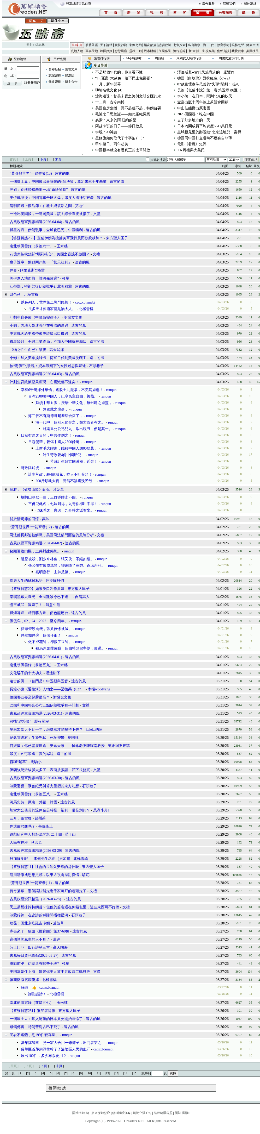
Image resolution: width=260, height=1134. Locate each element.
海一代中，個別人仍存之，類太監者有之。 (70, 422)
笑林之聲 (238, 45)
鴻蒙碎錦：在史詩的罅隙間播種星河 (39, 915)
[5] (50, 1073)
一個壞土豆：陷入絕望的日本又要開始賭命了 (46, 1019)
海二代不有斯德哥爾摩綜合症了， (55, 416)
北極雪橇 (31, 295)
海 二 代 (208, 45)
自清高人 (82, 597)
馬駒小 (36, 762)
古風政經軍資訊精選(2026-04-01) (36, 657)
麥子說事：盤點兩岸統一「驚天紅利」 (41, 262)
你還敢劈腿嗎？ (23, 826)
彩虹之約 (135, 45)
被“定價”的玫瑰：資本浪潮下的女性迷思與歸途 (48, 366)
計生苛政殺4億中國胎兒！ (64, 455)
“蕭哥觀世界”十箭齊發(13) (31, 173)
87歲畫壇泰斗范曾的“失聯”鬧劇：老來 (208, 84)
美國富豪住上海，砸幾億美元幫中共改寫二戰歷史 (50, 972)
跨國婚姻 (106, 51)
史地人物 (77, 51)
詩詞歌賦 (164, 45)
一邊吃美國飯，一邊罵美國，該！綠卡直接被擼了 (50, 214)
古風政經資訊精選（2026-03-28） (36, 899)
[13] (116, 1073)
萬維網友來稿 (119, 746)
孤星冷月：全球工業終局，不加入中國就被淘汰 (48, 342)
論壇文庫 (71, 69)
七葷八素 (179, 45)
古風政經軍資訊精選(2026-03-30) (36, 778)
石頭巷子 (96, 366)
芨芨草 (58, 490)
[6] (58, 1073)
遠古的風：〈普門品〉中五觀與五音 (39, 681)
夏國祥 (73, 738)
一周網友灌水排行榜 (230, 58)
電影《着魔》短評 (191, 144)
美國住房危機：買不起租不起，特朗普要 (128, 108)
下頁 (43, 159)
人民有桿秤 (19, 843)
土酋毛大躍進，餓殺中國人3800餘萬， (67, 448)
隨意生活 (53, 605)
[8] (73, 1073)
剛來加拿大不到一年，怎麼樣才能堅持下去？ (46, 730)
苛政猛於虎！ (32, 468)
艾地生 (80, 206)
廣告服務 (208, 3)
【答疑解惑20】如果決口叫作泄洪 (37, 589)
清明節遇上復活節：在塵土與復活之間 (41, 206)
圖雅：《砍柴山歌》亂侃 (30, 490)
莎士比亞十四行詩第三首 (30, 947)
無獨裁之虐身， (55, 409)
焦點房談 (223, 51)
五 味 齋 (77, 45)
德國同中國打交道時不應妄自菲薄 (204, 138)
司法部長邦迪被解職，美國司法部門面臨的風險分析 (52, 535)
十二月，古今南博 (110, 102)
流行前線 (179, 51)
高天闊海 (56, 350)
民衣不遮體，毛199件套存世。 (34, 1035)
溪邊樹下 (53, 673)
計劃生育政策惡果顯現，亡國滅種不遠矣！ (44, 382)
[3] (35, 1073)
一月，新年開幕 (108, 84)
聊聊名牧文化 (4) (108, 90)
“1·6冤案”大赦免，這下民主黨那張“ (123, 78)
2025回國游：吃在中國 (195, 114)
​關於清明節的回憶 (24, 519)
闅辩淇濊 (182, 1113)
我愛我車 (238, 51)
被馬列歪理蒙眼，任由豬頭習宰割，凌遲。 (70, 648)
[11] (98, 1073)
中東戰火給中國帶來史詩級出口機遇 (39, 334)
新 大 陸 (193, 51)
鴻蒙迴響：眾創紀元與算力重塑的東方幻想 (44, 786)
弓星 (65, 278)
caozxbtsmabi (85, 302)
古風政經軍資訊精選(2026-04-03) (36, 374)
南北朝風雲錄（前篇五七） (32, 1003)
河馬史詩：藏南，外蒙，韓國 (33, 802)
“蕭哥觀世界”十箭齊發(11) (31, 883)
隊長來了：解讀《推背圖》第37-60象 (39, 931)
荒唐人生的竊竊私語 (26, 581)
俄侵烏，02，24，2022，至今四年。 (39, 621)
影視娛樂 (208, 51)
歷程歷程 (41, 721)
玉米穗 (62, 246)
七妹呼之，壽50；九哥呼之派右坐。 (65, 510)
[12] (107, 1073)
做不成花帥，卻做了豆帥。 (50, 642)
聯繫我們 (229, 3)
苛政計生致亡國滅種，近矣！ (74, 461)
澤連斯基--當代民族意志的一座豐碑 (205, 72)
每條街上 (45, 826)
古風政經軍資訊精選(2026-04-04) (36, 222)
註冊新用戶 (32, 83)
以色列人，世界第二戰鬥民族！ (46, 302)
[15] (135, 1073)
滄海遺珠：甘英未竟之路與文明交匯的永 (128, 96)
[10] (89, 1073)
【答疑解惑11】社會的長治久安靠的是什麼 (44, 867)
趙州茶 (40, 818)
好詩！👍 (28, 988)
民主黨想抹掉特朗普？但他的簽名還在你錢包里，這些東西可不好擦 (64, 907)
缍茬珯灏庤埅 (163, 1113)
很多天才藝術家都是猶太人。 (52, 309)
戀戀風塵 (121, 51)
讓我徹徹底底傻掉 (24, 980)
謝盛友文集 (73, 317)
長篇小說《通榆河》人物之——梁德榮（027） (47, 689)
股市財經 (150, 51)
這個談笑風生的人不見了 (30, 939)
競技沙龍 (121, 45)
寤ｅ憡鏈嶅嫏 (100, 1113)
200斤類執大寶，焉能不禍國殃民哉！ (66, 481)
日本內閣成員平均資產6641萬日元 (204, 126)
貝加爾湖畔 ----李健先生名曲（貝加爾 (40, 859)
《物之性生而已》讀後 (28, 350)
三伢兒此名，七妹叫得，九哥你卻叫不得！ (63, 504)
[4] (43, 1073)
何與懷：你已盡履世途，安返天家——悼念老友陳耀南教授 (57, 746)
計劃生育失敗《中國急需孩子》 (35, 317)
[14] (125, 1073)
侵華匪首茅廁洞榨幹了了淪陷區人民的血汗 (55, 1049)
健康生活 (252, 45)
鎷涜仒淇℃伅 (142, 1113)
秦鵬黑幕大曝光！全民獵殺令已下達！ (41, 597)
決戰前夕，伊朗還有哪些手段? (34, 964)
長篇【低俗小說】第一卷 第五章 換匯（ (209, 90)
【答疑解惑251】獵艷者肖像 (32, 1011)
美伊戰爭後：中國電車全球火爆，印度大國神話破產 (52, 198)
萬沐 (45, 519)
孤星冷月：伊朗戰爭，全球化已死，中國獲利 (46, 230)
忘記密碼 (55, 75)
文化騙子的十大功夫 (26, 673)
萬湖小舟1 (101, 810)
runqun (87, 382)
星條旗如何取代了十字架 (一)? (119, 138)
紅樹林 (40, 45)
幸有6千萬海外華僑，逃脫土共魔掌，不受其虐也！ (62, 390)
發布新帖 (55, 69)
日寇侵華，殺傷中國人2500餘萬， (55, 442)
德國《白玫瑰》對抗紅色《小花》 (204, 78)
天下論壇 (106, 45)
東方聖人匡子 (117, 238)
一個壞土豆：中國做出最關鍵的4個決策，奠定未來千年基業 (58, 182)
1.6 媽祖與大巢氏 (191, 150)
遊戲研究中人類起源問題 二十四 (36, 834)
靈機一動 (135, 51)
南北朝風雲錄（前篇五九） (32, 665)
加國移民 (164, 51)
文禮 (97, 214)
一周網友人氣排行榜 (187, 58)
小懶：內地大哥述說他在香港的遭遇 (39, 325)
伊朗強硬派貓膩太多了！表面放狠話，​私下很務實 (50, 770)
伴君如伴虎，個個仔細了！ (43, 635)
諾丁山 (70, 834)
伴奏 (13, 270)
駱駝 (86, 875)
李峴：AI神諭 (106, 132)
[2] (28, 1073)
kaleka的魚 (94, 730)
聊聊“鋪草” (18, 762)
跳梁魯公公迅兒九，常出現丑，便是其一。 (77, 429)
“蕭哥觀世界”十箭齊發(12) (31, 527)
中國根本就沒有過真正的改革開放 (122, 150)
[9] (81, 1073)
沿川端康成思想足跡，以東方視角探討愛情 (44, 875)
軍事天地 (91, 51)
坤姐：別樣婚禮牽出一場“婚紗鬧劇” (39, 190)
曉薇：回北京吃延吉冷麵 (30, 923)
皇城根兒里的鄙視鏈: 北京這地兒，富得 (209, 132)
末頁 (58, 159)
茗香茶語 (91, 45)
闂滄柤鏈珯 (80, 1113)
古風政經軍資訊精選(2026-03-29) (36, 851)
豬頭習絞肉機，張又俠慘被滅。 (46, 629)
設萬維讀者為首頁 (78, 3)
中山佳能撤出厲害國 (193, 108)
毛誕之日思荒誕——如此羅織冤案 (122, 114)
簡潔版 (69, 75)
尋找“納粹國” (20, 721)
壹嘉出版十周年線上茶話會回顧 (202, 102)
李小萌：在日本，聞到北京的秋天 (204, 96)
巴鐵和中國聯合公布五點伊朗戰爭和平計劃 (44, 705)
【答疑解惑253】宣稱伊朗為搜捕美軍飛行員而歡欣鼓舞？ (56, 238)
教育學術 (223, 45)
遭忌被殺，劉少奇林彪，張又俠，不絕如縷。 (57, 559)
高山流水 (194, 45)
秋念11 (36, 843)
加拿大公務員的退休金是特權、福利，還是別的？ (50, 810)
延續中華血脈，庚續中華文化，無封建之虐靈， (74, 403)
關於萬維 (250, 3)
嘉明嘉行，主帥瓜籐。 (54, 572)
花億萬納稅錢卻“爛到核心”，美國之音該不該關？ (50, 254)
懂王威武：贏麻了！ (26, 605)
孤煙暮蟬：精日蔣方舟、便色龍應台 (39, 613)
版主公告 (71, 82)
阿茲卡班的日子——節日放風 (119, 126)
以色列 (15, 295)
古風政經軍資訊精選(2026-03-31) (36, 713)
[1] (20, 1073)
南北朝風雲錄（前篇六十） (32, 246)
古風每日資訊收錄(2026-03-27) (34, 955)
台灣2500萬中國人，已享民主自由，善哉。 (63, 396)
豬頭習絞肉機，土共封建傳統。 (35, 551)
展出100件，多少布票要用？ (44, 1056)
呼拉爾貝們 (55, 581)
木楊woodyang (99, 689)
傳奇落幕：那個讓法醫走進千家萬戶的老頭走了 (48, 891)
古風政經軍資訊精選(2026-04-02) (36, 543)
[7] (66, 1073)
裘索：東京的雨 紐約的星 (116, 120)
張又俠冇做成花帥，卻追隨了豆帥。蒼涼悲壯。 (66, 566)
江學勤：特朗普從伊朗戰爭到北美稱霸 (41, 286)
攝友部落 (150, 45)
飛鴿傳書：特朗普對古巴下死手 (35, 1027)
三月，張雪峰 (21, 818)
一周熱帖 (158, 58)
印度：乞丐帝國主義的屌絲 (32, 754)
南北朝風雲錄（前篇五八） (32, 794)
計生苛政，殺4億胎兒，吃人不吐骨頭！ (60, 474)
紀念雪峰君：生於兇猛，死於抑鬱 (37, 738)
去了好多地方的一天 (193, 120)
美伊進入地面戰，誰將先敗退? (34, 278)
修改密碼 (55, 82)
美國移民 (252, 51)
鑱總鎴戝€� (121, 1113)
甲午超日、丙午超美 (111, 144)
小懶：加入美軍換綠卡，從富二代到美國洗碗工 (48, 358)
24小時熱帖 (133, 58)
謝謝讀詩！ (37, 994)
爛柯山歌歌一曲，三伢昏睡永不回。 (50, 497)
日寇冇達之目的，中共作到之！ (46, 435)
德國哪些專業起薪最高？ (30, 697)
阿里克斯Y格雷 (32, 270)
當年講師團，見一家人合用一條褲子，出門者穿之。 (63, 1043)
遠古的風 (62, 173)
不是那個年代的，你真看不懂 (119, 72)
